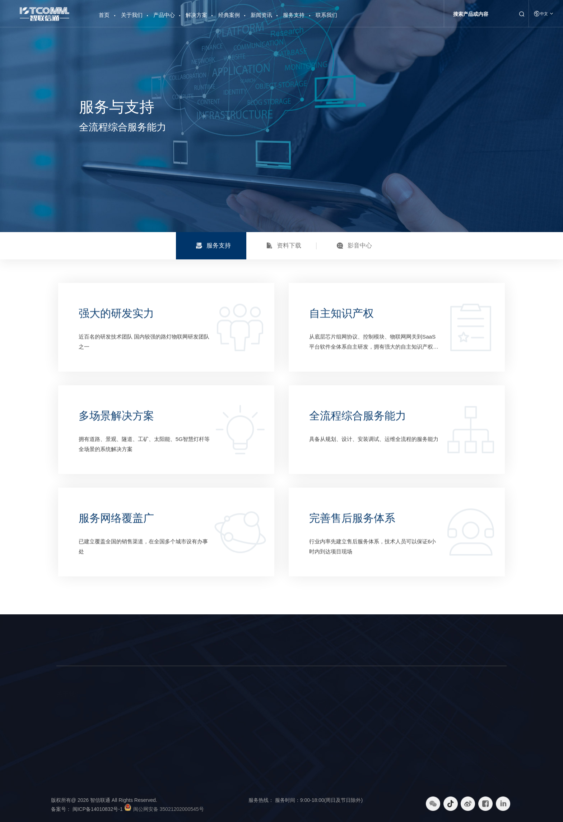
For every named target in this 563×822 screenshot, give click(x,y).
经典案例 (229, 15)
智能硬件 (130, 718)
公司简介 (65, 707)
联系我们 (326, 15)
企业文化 (65, 729)
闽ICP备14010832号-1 (102, 809)
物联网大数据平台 (139, 729)
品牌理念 (65, 718)
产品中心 (164, 15)
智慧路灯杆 (132, 707)
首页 (104, 12)
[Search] (481, 14)
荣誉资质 (65, 762)
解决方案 (196, 15)
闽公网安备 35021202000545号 (168, 809)
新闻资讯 (261, 15)
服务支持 (293, 15)
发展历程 (65, 740)
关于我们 (132, 15)
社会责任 (65, 751)
